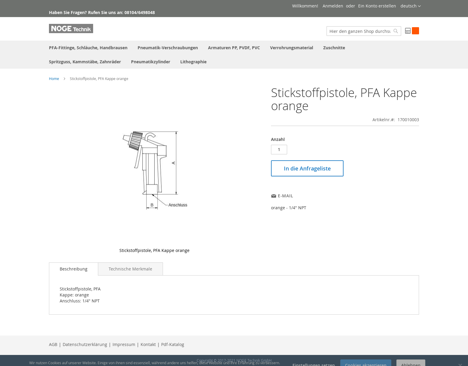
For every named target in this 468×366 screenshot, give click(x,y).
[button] (411, 6)
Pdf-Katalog (172, 344)
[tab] (73, 269)
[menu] (234, 55)
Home (54, 78)
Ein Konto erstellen (377, 6)
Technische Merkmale (130, 269)
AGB (53, 344)
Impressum (124, 344)
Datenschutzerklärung (85, 344)
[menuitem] (88, 48)
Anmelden (333, 6)
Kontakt (148, 344)
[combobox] (364, 31)
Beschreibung (73, 269)
